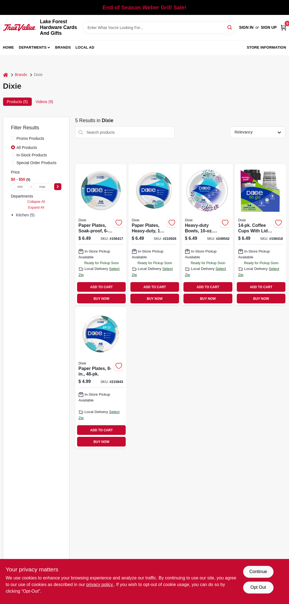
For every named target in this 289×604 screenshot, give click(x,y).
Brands (63, 47)
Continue (258, 571)
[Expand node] (13, 215)
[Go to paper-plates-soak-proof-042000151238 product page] (101, 234)
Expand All (36, 207)
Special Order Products (37, 162)
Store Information (266, 47)
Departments (32, 47)
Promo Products (30, 138)
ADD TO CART (101, 287)
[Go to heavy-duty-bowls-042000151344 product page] (207, 234)
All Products (27, 147)
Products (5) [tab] (17, 101)
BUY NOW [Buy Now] (101, 299)
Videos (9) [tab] (44, 101)
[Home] (5, 75)
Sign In (246, 27)
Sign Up (269, 27)
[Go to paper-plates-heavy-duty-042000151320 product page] (154, 234)
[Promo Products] (13, 138)
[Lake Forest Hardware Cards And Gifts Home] (19, 27)
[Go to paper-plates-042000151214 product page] (101, 377)
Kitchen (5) (25, 215)
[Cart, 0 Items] (283, 27)
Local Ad (84, 47)
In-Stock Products (32, 155)
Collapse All (36, 202)
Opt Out (258, 587)
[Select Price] (57, 186)
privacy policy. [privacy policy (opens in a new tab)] (100, 584)
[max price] (42, 186)
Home (8, 47)
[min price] (20, 186)
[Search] (230, 27)
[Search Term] (159, 27)
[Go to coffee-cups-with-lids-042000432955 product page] (260, 234)
